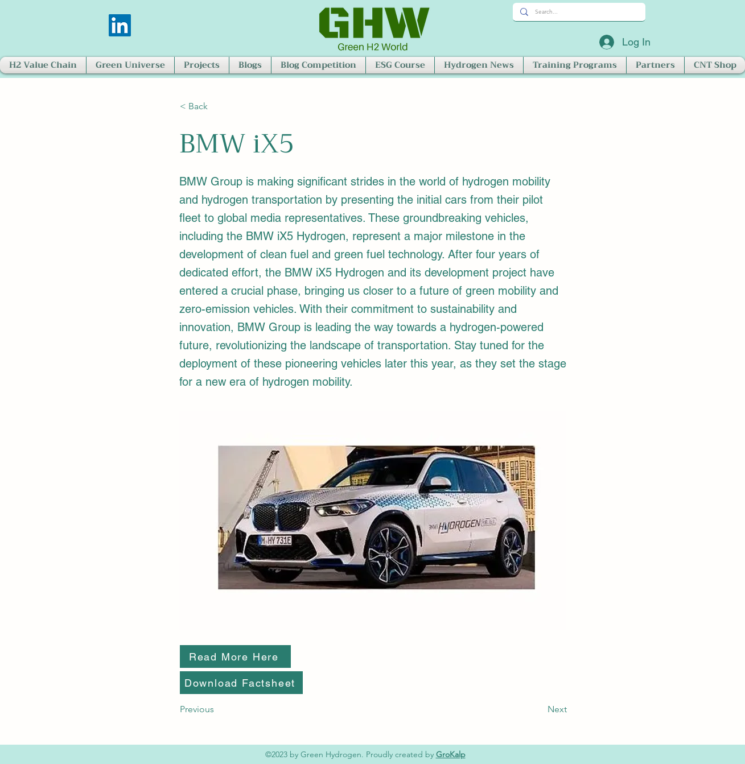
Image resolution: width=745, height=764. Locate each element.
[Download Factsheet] (241, 682)
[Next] (538, 709)
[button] (43, 65)
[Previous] (217, 709)
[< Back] (217, 106)
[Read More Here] (235, 656)
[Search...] (578, 12)
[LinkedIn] (120, 25)
